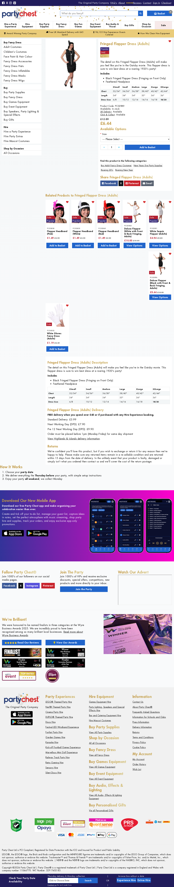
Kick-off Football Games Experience (63, 747)
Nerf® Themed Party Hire (58, 707)
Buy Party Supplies (44, 25)
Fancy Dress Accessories (18, 61)
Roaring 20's (107, 170)
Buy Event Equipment (95, 25)
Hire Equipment (27, 25)
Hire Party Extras (13, 136)
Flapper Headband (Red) (108, 232)
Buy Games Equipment (16, 102)
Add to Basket (147, 147)
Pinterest (132, 183)
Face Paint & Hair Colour (18, 56)
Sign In (156, 2)
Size (104, 134)
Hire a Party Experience (10, 25)
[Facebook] (3, 3)
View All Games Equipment (102, 767)
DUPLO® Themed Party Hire (59, 717)
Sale (163, 25)
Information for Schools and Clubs (149, 717)
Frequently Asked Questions (146, 712)
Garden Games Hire (55, 737)
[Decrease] (104, 147)
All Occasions (12, 153)
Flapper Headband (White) (83, 232)
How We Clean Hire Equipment (154, 33)
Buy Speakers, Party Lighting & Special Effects (21, 113)
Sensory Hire (52, 767)
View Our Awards (65, 642)
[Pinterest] (14, 3)
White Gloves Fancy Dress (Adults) (54, 336)
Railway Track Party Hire (57, 757)
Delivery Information (142, 727)
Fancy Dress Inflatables (17, 70)
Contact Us (138, 701)
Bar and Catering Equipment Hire (105, 715)
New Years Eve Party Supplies (148, 165)
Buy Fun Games (78, 25)
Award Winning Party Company (20, 33)
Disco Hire (50, 722)
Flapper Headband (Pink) (57, 232)
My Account (139, 759)
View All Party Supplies (100, 732)
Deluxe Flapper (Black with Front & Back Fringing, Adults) (160, 284)
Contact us (52, 885)
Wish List (137, 769)
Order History (139, 764)
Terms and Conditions (143, 737)
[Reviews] (134, 2)
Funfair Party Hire (54, 732)
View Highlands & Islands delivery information (74, 438)
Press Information (141, 722)
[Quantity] (111, 147)
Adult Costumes (12, 46)
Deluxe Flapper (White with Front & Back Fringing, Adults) (133, 232)
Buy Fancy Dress (61, 25)
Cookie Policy (139, 747)
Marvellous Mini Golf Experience (62, 752)
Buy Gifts (129, 25)
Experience (126, 880)
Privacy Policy (139, 742)
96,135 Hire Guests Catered (109, 33)
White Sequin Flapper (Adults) (158, 232)
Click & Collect (107, 114)
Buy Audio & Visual (112, 25)
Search (88, 880)
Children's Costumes (15, 51)
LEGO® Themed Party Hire (59, 701)
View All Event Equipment (101, 779)
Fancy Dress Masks (15, 75)
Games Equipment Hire (100, 701)
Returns (136, 732)
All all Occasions (97, 743)
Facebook (109, 183)
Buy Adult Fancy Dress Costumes (116, 165)
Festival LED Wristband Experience (62, 727)
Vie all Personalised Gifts (101, 810)
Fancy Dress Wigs (14, 80)
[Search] (140, 13)
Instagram (32, 585)
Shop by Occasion (146, 25)
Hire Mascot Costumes (16, 141)
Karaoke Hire (52, 742)
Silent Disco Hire (53, 772)
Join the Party (84, 589)
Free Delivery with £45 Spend (64, 33)
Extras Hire (144, 880)
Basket (163, 13)
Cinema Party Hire (54, 712)
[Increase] (119, 147)
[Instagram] (10, 3)
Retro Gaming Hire (54, 762)
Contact (147, 2)
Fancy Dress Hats (14, 66)
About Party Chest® (142, 707)
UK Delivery (106, 111)
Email (147, 183)
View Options (134, 245)
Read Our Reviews (22, 642)
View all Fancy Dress (99, 755)
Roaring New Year (124, 170)
